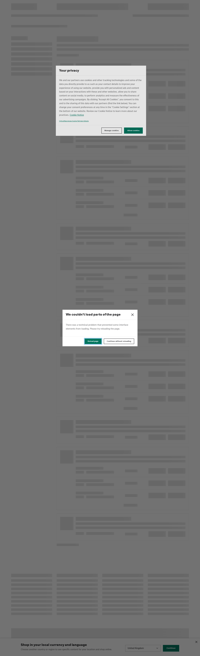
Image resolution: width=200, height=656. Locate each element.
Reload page (93, 341)
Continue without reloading (119, 341)
